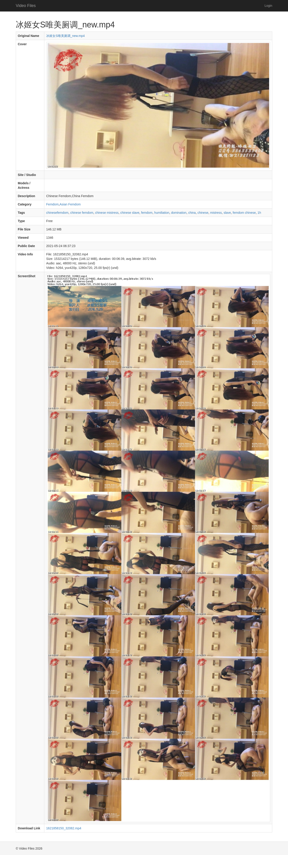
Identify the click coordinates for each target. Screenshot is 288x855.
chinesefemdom (57, 212)
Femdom (52, 204)
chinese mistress (106, 212)
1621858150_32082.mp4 (63, 828)
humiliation (161, 212)
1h (259, 212)
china (192, 212)
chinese (203, 212)
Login (268, 5)
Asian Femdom (70, 204)
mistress (216, 212)
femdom (147, 212)
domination (179, 212)
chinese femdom (81, 212)
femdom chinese (244, 212)
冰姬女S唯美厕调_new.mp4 (65, 36)
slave (227, 212)
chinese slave (129, 212)
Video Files (26, 5)
